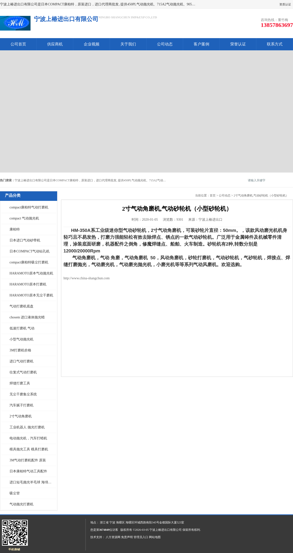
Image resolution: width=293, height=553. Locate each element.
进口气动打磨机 (21, 361)
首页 (213, 195)
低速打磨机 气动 (22, 328)
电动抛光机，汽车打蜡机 (28, 438)
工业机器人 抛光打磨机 (27, 427)
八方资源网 (113, 537)
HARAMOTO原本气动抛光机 (31, 273)
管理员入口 (141, 537)
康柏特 (15, 229)
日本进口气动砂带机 (25, 240)
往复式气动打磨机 (23, 372)
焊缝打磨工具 (20, 383)
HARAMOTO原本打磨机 (28, 284)
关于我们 (128, 44)
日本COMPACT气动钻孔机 (30, 251)
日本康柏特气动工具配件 (28, 471)
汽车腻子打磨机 (21, 405)
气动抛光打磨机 (21, 504)
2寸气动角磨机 (21, 416)
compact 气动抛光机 (24, 218)
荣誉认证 (238, 44)
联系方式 (275, 44)
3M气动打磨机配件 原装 (28, 460)
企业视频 (91, 44)
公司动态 (165, 44)
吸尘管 (15, 493)
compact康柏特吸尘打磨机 (29, 262)
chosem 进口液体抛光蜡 (27, 317)
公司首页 (18, 44)
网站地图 (155, 537)
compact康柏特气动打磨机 (29, 207)
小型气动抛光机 (21, 339)
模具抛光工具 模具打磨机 (29, 449)
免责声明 (127, 537)
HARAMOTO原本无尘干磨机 (31, 295)
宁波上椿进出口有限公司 (165, 529)
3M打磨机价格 (20, 350)
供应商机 (55, 44)
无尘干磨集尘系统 (23, 394)
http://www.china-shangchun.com (86, 278)
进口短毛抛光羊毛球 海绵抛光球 (31, 482)
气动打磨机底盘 (21, 306)
